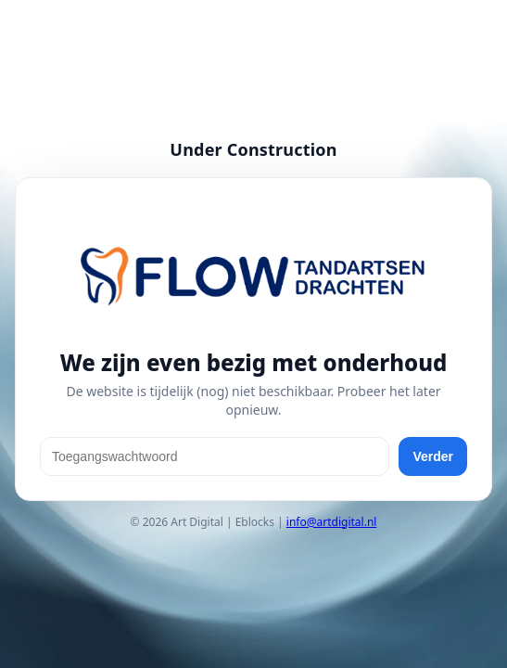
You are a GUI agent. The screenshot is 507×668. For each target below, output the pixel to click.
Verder (432, 456)
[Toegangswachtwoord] (214, 456)
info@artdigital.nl (331, 522)
